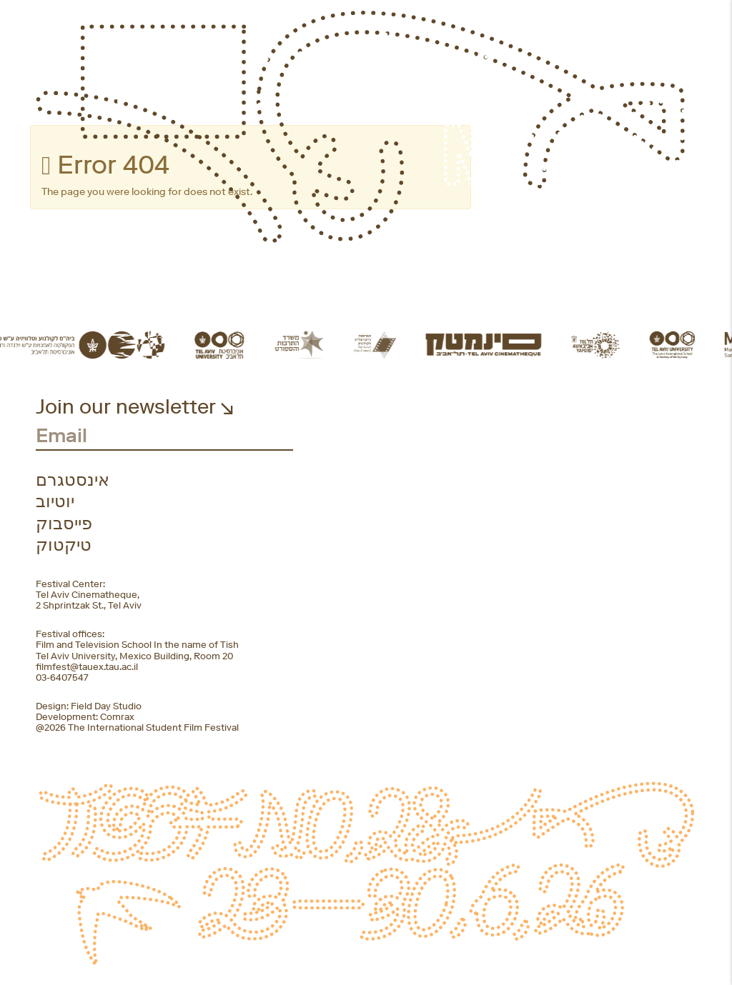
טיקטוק (64, 545)
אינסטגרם (72, 480)
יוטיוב (55, 501)
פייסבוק (64, 524)
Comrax (117, 716)
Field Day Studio (106, 706)
